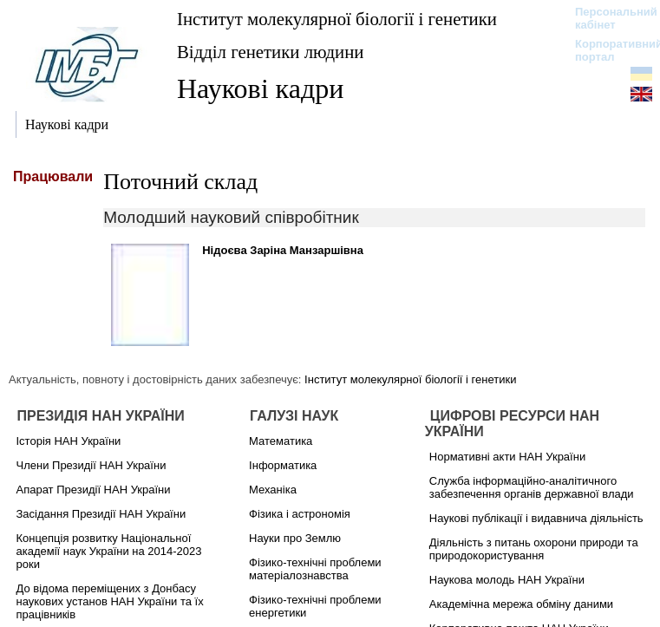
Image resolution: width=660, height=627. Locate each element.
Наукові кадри (260, 88)
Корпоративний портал (607, 50)
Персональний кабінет (607, 18)
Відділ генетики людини (270, 52)
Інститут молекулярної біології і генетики (337, 19)
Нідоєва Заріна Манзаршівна (282, 250)
